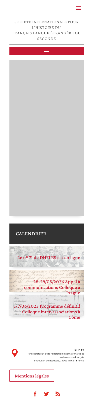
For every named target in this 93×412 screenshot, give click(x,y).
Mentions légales (32, 375)
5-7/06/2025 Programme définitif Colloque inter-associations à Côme (46, 311)
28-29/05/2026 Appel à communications (52, 284)
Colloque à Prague (69, 290)
